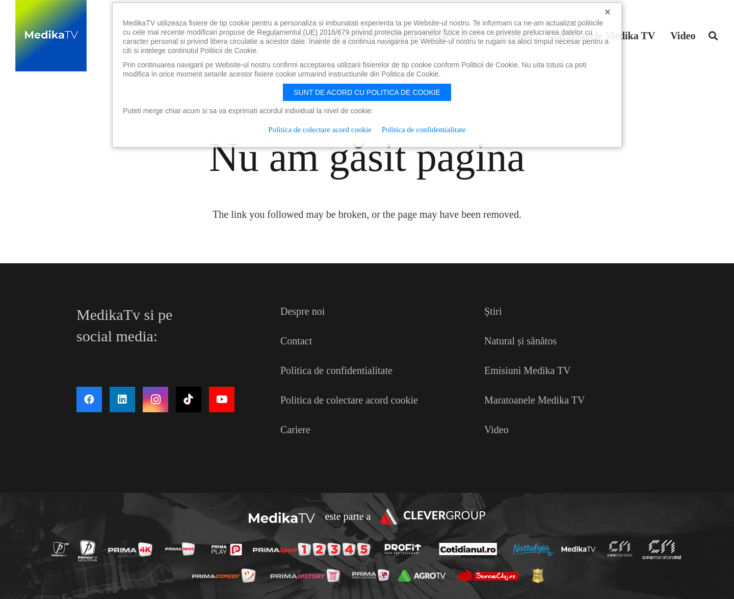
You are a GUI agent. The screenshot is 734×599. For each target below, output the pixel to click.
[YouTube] (221, 399)
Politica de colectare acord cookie (349, 400)
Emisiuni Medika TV (527, 370)
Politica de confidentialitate (336, 370)
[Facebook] (89, 399)
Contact (296, 340)
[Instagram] (155, 399)
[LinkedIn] (122, 399)
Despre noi (302, 311)
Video (496, 429)
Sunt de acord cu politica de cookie (367, 92)
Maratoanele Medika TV (534, 400)
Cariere (295, 429)
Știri (493, 311)
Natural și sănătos (520, 340)
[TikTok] (188, 399)
